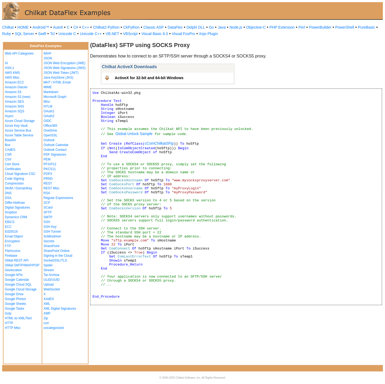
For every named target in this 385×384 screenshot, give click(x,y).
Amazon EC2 (14, 82)
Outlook (49, 140)
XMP (47, 313)
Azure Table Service (19, 135)
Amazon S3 (13, 92)
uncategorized (54, 328)
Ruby (6, 34)
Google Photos (15, 299)
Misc (47, 101)
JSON (48, 58)
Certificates (13, 169)
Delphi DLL (195, 27)
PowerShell (344, 27)
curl (46, 323)
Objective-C (255, 27)
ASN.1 (9, 68)
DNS (8, 193)
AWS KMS (12, 73)
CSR (8, 154)
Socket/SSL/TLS (55, 260)
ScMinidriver (52, 236)
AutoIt (58, 27)
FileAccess (12, 251)
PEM (47, 159)
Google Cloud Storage (21, 289)
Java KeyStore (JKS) (58, 77)
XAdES (49, 299)
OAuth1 (49, 111)
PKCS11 (50, 169)
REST (48, 183)
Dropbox (11, 212)
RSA (47, 193)
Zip (46, 318)
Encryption (12, 241)
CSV (8, 159)
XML (47, 304)
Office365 (50, 126)
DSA (8, 198)
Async (9, 116)
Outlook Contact (55, 150)
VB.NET (112, 34)
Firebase (11, 256)
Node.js (236, 27)
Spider (48, 265)
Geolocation (13, 270)
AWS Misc (12, 77)
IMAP (47, 53)
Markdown (51, 92)
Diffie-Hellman (15, 203)
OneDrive (50, 130)
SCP (47, 203)
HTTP (9, 323)
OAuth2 (49, 116)
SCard (48, 207)
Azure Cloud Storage (19, 121)
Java (222, 27)
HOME (23, 27)
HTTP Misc (13, 328)
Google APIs (14, 275)
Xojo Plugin (208, 34)
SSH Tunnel (52, 231)
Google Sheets (15, 304)
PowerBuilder (320, 27)
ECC (8, 227)
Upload (49, 284)
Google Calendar (17, 280)
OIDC (48, 121)
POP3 (48, 174)
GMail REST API (16, 260)
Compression (14, 183)
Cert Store (12, 164)
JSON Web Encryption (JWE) (64, 63)
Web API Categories (19, 53)
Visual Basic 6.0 (154, 34)
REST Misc (52, 188)
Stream (49, 270)
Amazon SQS (14, 111)
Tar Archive (51, 275)
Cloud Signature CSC (20, 174)
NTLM (48, 106)
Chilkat (8, 27)
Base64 (10, 140)
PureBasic (366, 27)
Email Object (14, 236)
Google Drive (14, 294)
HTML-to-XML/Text (18, 318)
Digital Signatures (17, 207)
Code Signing (14, 179)
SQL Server (24, 34)
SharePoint (51, 246)
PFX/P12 (50, 164)
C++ (85, 27)
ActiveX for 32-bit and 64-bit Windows (149, 78)
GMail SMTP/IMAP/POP (22, 265)
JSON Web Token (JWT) (61, 73)
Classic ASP (153, 27)
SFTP (48, 212)
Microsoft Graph (55, 97)
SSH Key (50, 227)
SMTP (48, 217)
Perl (302, 27)
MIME (48, 87)
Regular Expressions (58, 198)
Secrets (49, 241)
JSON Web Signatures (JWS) (65, 68)
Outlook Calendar (56, 145)
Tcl (52, 34)
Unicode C (67, 34)
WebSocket (52, 289)
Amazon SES (14, 101)
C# (75, 27)
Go (211, 27)
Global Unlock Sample (134, 134)
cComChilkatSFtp (159, 143)
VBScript (130, 34)
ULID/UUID (52, 280)
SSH (47, 222)
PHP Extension (282, 27)
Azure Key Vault (16, 126)
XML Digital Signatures (60, 308)
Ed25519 (11, 231)
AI (6, 63)
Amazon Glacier (16, 87)
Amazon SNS (14, 106)
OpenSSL (50, 135)
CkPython (131, 27)
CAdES (10, 150)
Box (7, 145)
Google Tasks (14, 308)
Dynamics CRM (16, 217)
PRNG (48, 179)
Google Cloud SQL (18, 284)
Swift (42, 34)
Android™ (41, 27)
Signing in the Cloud (58, 256)
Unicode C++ (91, 34)
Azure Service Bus (18, 130)
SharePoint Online (57, 251)
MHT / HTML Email (57, 82)
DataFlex (175, 27)
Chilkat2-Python (106, 27)
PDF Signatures (55, 154)
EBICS (9, 222)
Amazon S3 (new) (17, 97)
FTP (8, 246)
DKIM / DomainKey (18, 188)
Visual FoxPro (183, 34)
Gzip (8, 313)
